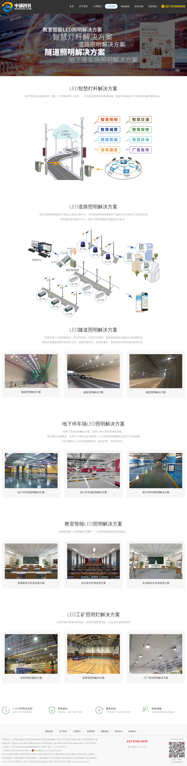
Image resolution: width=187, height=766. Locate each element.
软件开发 (139, 6)
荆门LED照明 (54, 754)
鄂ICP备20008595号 (58, 761)
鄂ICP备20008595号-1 (21, 750)
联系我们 (153, 6)
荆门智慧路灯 (55, 758)
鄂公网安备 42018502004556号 (46, 750)
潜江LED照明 (88, 754)
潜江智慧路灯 (91, 758)
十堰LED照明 (42, 754)
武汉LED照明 (7, 754)
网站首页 (49, 731)
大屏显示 (97, 6)
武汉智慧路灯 (8, 758)
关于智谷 (83, 6)
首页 (71, 6)
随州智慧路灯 (67, 758)
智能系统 (125, 6)
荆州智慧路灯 (31, 758)
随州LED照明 (65, 754)
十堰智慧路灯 (43, 758)
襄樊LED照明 (19, 754)
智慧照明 (111, 6)
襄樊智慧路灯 (20, 758)
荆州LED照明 (30, 754)
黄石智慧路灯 (79, 758)
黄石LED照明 (77, 754)
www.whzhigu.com (81, 761)
